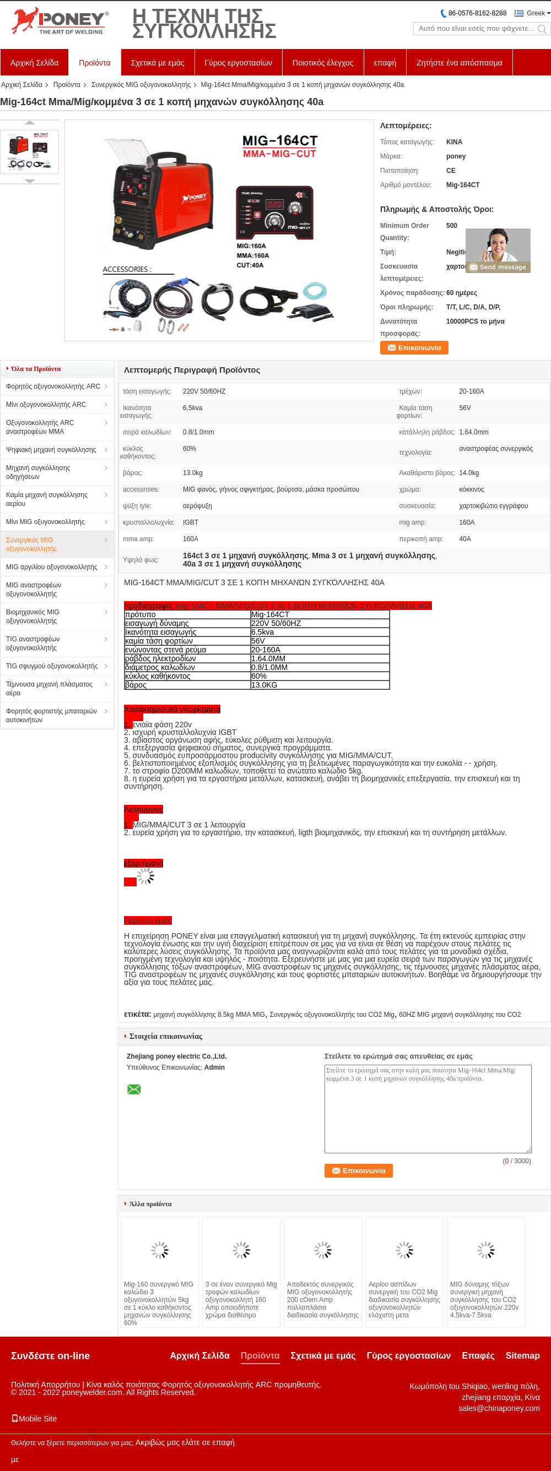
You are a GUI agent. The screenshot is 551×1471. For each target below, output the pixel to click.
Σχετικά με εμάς (158, 62)
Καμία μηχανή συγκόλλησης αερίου (47, 499)
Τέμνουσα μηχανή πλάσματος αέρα (49, 688)
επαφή (385, 62)
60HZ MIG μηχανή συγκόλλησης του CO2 (460, 1014)
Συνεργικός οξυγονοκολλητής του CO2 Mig (331, 1014)
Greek (536, 13)
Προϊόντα (94, 62)
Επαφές (478, 1355)
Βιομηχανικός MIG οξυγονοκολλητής (33, 616)
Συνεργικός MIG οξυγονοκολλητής (141, 85)
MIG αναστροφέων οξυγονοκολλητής (33, 589)
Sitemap (523, 1355)
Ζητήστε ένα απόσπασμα (460, 62)
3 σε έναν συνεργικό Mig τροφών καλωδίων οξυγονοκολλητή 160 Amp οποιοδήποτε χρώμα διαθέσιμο (241, 1300)
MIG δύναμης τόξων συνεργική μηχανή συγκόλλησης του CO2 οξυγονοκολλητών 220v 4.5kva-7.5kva (484, 1300)
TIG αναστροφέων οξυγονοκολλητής (33, 643)
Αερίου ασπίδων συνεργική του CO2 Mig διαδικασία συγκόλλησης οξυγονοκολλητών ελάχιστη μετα (404, 1300)
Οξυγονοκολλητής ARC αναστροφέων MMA (40, 427)
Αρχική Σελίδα (34, 62)
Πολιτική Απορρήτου (45, 1384)
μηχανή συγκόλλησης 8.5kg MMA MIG (209, 1014)
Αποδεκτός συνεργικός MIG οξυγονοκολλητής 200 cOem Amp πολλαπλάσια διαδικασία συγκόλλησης (323, 1300)
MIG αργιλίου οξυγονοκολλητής (52, 567)
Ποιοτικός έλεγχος (323, 62)
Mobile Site (34, 1418)
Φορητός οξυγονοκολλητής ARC (53, 386)
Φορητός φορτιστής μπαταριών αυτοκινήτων (51, 715)
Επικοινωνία (419, 348)
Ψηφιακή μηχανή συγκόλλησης (51, 450)
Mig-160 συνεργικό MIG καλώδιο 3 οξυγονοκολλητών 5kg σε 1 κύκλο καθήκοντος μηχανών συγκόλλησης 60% (158, 1304)
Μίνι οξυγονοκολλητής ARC (46, 404)
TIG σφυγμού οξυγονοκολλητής (52, 666)
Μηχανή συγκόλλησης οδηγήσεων (38, 472)
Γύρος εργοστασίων (239, 62)
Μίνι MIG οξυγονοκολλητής (45, 522)
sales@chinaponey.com (499, 1408)
